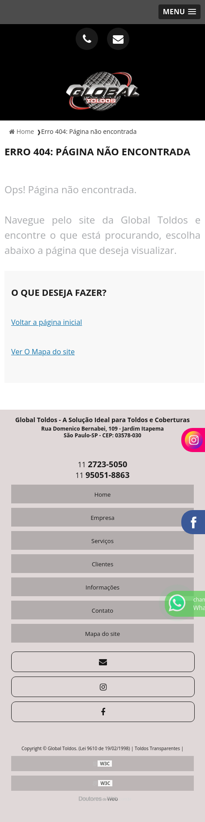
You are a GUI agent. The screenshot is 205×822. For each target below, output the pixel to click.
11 (103, 464)
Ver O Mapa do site (43, 352)
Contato (102, 610)
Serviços (102, 541)
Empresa (102, 518)
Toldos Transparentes (157, 748)
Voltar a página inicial (46, 322)
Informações (102, 587)
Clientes (102, 564)
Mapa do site (102, 634)
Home (102, 494)
